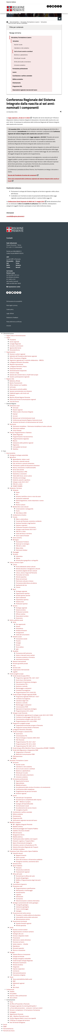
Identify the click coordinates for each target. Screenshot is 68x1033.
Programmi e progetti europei (21, 723)
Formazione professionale (20, 68)
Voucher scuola (18, 45)
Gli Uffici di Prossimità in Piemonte (20, 1004)
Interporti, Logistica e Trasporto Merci (23, 841)
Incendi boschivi (20, 892)
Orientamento (17, 83)
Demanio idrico (17, 864)
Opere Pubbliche (17, 866)
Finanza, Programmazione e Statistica (21, 432)
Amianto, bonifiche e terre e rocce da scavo (28, 496)
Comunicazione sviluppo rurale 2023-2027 (28, 719)
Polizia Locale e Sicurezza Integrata (23, 412)
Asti (7, 263)
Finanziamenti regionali (23, 872)
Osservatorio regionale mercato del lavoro (25, 90)
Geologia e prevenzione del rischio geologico (25, 903)
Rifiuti (17, 503)
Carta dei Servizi (14, 401)
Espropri (15, 414)
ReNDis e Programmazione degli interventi (28, 880)
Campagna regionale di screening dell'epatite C (23, 1006)
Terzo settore (20, 647)
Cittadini (12, 991)
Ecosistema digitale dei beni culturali (26, 571)
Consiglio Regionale (15, 344)
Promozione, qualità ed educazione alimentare (26, 465)
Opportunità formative (22, 781)
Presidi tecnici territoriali (20, 921)
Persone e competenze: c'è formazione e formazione (25, 1010)
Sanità (11, 927)
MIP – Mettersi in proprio (23, 802)
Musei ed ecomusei (21, 579)
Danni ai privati (20, 857)
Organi (8, 338)
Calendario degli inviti (22, 701)
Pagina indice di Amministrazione (16, 335)
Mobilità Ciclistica (18, 826)
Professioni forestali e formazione (26, 527)
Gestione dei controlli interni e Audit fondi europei (24, 375)
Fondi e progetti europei (16, 674)
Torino (17, 263)
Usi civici (15, 416)
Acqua (17, 492)
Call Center (13, 387)
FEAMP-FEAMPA (17, 486)
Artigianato (16, 967)
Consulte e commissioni (16, 346)
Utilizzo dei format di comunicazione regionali (23, 399)
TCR (14, 985)
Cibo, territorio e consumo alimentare (23, 463)
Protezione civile (17, 886)
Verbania (18, 265)
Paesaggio (16, 552)
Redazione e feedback (12, 317)
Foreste (15, 517)
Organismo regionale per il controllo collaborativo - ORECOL (27, 360)
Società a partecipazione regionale (19, 377)
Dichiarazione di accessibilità (14, 301)
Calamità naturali (18, 853)
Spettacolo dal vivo (21, 585)
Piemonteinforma (15, 350)
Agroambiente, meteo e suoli (21, 459)
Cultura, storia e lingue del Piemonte (26, 573)
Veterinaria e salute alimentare (22, 940)
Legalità (15, 672)
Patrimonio (13, 424)
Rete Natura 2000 (21, 513)
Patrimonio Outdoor (21, 550)
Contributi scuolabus (19, 849)
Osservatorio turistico (22, 616)
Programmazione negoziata (21, 439)
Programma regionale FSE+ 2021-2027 (27, 678)
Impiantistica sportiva (22, 599)
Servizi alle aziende (18, 470)
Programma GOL (17, 86)
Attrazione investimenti (19, 963)
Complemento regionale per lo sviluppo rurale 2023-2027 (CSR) (34, 715)
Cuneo (8, 267)
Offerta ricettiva (20, 614)
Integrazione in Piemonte (23, 752)
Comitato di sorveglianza (23, 690)
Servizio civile (17, 668)
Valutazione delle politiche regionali (23, 443)
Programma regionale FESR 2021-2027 (27, 696)
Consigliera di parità (21, 810)
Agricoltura (13, 457)
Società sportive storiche (23, 595)
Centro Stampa (17, 430)
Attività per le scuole (19, 58)
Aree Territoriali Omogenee (17, 1022)
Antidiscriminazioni (21, 630)
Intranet (8, 326)
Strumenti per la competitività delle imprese (28, 800)
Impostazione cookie (13, 287)
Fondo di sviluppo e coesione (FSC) (22, 732)
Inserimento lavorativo (22, 659)
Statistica (15, 449)
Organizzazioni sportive (23, 593)
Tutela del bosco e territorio (24, 533)
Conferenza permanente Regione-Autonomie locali (27, 420)
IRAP (14, 981)
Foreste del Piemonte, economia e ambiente (29, 521)
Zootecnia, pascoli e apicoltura (21, 480)
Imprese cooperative (19, 969)
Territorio (15, 554)
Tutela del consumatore (22, 635)
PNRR (14, 758)
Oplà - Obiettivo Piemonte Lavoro (19, 1016)
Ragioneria (16, 445)
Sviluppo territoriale (18, 956)
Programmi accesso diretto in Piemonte (27, 727)
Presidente (13, 340)
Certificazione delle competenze (25, 789)
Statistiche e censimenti (20, 474)
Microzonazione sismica (23, 919)
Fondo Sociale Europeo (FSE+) (21, 676)
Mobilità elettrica (18, 837)
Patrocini (12, 395)
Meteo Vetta (19, 548)
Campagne (13, 1012)
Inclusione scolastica (19, 65)
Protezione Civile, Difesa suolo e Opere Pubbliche (24, 851)
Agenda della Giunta (15, 348)
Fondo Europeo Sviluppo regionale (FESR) (24, 694)
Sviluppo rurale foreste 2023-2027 (26, 529)
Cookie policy (9, 309)
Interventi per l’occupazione (24, 797)
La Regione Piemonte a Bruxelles (19, 362)
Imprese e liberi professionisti (18, 996)
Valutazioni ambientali (22, 498)
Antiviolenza (19, 628)
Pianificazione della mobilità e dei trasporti (25, 839)
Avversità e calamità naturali (21, 461)
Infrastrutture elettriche (23, 870)
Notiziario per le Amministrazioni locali (24, 418)
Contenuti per (10, 989)
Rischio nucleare (20, 505)
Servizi (5, 1024)
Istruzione (16, 41)
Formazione (19, 899)
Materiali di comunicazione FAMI (25, 754)
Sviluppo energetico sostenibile (22, 958)
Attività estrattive (18, 965)
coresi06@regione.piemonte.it (15, 216)
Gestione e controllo (21, 686)
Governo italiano (11, 2)
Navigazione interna (18, 835)
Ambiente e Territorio (16, 488)
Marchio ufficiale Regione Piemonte (20, 397)
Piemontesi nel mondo (22, 575)
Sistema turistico (21, 610)
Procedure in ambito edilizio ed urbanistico (28, 915)
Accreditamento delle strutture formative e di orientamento (33, 787)
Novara (18, 261)
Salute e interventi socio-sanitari (25, 655)
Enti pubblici (13, 993)
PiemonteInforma (8, 1029)
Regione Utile (10, 379)
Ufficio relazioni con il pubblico (18, 385)
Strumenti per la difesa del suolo (25, 876)
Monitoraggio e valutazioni (23, 688)
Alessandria (9, 261)
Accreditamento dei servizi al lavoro (26, 808)
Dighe (17, 882)
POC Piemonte (20, 740)
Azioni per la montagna (22, 544)
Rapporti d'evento (21, 855)
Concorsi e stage (14, 373)
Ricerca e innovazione (19, 950)
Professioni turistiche (22, 612)
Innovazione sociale (21, 639)
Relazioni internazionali (16, 364)
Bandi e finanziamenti (16, 383)
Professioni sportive (22, 604)
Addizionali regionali (18, 983)
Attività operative (21, 925)
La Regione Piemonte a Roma (18, 366)
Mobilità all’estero (21, 785)
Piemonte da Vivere (9, 1031)
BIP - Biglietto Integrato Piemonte (22, 824)
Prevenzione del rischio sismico (22, 913)
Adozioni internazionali (19, 661)
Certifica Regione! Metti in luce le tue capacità (23, 1018)
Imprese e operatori (21, 525)
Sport (14, 589)
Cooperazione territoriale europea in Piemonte (29, 725)
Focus (11, 1002)
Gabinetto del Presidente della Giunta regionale (23, 356)
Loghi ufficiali (10, 313)
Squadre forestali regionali (23, 923)
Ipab (17, 649)
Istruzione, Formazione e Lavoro (21, 37)
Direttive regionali (21, 793)
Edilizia (18, 558)
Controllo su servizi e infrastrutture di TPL (25, 845)
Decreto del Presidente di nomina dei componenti (22, 175)
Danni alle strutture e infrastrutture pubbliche (29, 859)
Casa (14, 665)
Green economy (17, 538)
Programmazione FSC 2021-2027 (26, 742)
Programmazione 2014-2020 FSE (26, 692)
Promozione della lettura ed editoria (26, 583)
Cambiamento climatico (19, 515)
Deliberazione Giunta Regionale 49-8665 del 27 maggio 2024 (26, 201)
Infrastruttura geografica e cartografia (27, 560)
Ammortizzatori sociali (22, 806)
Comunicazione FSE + (22, 684)
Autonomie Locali (14, 406)
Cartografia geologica (22, 905)
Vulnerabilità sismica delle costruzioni (27, 917)
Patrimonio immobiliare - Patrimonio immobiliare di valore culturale (32, 426)
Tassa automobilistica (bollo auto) (22, 979)
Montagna (16, 540)
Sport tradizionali (21, 597)
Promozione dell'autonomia (24, 653)
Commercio (16, 971)
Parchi (18, 511)
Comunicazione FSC (21, 736)
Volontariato (19, 897)
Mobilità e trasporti (15, 822)
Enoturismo (19, 618)
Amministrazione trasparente (18, 370)
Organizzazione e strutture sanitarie (23, 932)
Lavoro (14, 72)
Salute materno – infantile (20, 944)
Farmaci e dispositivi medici (21, 936)
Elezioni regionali (18, 410)
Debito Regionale (18, 434)
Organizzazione (10, 352)
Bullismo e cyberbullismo (21, 55)
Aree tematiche (10, 453)
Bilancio (15, 441)
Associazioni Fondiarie (22, 542)
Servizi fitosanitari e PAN (20, 472)
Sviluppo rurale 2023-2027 (21, 482)
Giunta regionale (14, 342)
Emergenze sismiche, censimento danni (27, 861)
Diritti (14, 622)
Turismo (15, 606)
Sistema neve (20, 602)
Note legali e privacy (11, 305)
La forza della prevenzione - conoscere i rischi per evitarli (26, 1008)
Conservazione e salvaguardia (24, 509)
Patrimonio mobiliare (19, 428)
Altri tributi (16, 987)
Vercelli (18, 267)
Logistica (18, 894)
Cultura (15, 564)
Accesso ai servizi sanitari (20, 929)
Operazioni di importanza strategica (26, 682)
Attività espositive (21, 577)
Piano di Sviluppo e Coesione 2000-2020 (28, 738)
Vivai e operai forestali (22, 535)
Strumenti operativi (18, 948)
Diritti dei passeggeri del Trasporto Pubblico (25, 828)
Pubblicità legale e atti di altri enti (19, 393)
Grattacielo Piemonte (16, 368)
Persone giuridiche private (20, 663)
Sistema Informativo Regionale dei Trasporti (25, 847)
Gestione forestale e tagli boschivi (26, 523)
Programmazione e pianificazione (25, 888)
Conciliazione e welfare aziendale (22, 76)
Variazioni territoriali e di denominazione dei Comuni (28, 422)
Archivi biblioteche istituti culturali (25, 567)
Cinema (18, 587)
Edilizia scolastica (18, 79)
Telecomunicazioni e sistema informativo (27, 901)
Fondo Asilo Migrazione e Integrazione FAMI (25, 750)
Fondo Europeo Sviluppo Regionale (23, 960)
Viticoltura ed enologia (19, 478)
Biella (8, 265)
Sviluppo (12, 952)
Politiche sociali (17, 637)
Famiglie (18, 643)
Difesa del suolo (17, 874)
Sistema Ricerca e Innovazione (21, 954)
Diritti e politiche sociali (16, 620)
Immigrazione (20, 632)
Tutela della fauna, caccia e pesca (22, 476)
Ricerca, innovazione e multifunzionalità (24, 467)
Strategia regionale (21, 591)
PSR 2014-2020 (21, 531)
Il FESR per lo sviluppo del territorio (20, 1020)
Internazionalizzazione (19, 973)
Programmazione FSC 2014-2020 (26, 744)
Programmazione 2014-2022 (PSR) (26, 721)
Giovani (18, 626)
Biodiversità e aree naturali (20, 507)
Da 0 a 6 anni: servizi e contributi (23, 51)
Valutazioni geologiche (22, 907)
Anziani (18, 645)
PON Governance (17, 756)
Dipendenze (16, 946)
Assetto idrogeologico (22, 878)
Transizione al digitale (19, 975)
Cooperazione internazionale (21, 670)
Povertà (18, 641)
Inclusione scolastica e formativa (25, 657)
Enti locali (15, 408)
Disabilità (15, 651)
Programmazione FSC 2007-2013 (26, 746)
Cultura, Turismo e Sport (16, 562)
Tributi (11, 977)
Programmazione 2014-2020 (24, 711)
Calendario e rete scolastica (21, 48)
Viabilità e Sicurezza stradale (21, 831)
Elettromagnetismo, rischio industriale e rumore (30, 500)
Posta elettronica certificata (14, 322)
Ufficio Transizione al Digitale (18, 358)
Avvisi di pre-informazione (23, 680)
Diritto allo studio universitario (22, 62)
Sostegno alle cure (18, 934)
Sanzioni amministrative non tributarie (21, 391)
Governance (19, 734)
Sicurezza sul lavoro (18, 942)
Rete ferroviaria (17, 833)
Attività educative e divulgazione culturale (28, 569)
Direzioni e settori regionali (17, 354)
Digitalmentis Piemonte (16, 1014)
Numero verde (10, 273)
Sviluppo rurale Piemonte (20, 713)
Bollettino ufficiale (15, 381)
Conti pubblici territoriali (20, 447)
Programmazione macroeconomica (23, 437)
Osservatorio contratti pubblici (18, 389)
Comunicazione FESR (22, 707)
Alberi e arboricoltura (22, 519)
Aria (17, 494)
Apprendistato (20, 783)
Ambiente (15, 490)
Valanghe (18, 911)
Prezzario (18, 868)
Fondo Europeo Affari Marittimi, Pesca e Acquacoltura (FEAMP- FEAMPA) (34, 748)
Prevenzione (16, 938)
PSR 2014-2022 (17, 484)
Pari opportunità (20, 624)
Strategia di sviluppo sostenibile (19, 455)
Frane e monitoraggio (22, 909)
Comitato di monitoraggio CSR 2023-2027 (28, 717)
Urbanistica (19, 556)
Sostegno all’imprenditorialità (24, 804)
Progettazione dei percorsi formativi (26, 791)
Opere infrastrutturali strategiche (22, 843)
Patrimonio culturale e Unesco (24, 581)
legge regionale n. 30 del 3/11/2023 (19, 118)
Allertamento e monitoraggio (24, 890)
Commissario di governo (20, 884)
